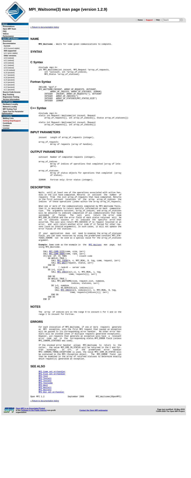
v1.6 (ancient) (9, 77)
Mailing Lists (8, 118)
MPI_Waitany (95, 276)
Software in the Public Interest (34, 470)
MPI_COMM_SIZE (56, 285)
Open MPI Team (9, 29)
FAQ (158, 20)
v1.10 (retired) (9, 70)
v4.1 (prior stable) (11, 53)
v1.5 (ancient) (9, 80)
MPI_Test (43, 431)
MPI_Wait (43, 442)
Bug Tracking (8, 94)
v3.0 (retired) (9, 63)
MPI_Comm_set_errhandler (52, 425)
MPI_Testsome (45, 439)
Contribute (7, 123)
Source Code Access (11, 92)
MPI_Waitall (45, 444)
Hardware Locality (10, 104)
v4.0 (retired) (9, 58)
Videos (6, 34)
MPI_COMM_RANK (56, 287)
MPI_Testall (45, 433)
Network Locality (10, 107)
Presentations (9, 26)
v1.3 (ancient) (9, 85)
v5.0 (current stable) (12, 48)
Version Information (11, 99)
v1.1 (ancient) (9, 90)
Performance (8, 36)
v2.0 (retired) (9, 68)
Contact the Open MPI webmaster (93, 470)
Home (140, 20)
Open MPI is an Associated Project (30, 468)
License (6, 128)
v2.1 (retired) (9, 65)
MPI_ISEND (62, 296)
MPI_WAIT (62, 298)
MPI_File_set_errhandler (52, 428)
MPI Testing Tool (10, 109)
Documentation (9, 43)
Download (7, 41)
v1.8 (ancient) (9, 73)
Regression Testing (11, 97)
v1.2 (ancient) (9, 87)
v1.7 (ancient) (9, 75)
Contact (6, 126)
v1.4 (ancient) (9, 82)
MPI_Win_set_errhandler (51, 450)
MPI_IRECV (62, 309)
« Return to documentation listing (44, 27)
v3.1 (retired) (9, 60)
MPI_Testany (45, 436)
